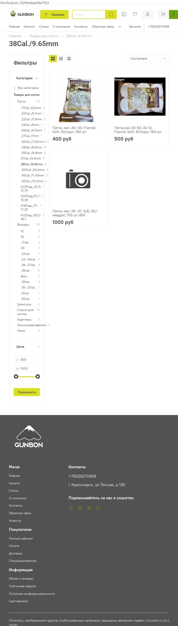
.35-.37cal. (28, 287)
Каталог (54, 14)
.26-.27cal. (28, 265)
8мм (24, 276)
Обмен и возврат (21, 579)
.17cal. (25, 242)
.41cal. (25, 293)
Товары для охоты (43, 36)
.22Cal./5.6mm (31, 119)
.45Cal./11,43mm (32, 175)
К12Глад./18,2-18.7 (31, 217)
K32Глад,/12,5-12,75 (31, 188)
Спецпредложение (22, 561)
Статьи (44, 27)
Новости (15, 521)
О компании (61, 27)
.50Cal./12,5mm (32, 181)
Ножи (21, 331)
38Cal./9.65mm (32, 164)
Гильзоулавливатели (31, 325)
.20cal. (26, 254)
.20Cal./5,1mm (31, 113)
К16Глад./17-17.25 (29, 207)
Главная (14, 27)
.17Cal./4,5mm (31, 108)
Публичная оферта (22, 586)
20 (23, 248)
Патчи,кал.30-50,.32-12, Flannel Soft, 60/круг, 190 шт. (138, 129)
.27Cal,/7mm (30, 136)
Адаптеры (24, 319)
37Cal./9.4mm (31, 158)
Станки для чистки (25, 312)
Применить (27, 392)
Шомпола (24, 304)
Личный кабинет (21, 538)
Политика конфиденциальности (32, 594)
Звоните (135, 27)
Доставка (15, 553)
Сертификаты (18, 601)
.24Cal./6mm (30, 125)
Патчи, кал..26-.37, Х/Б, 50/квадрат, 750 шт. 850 (74, 213)
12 (22, 231)
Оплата (14, 546)
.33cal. (25, 282)
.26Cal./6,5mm (31, 130)
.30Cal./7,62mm (32, 142)
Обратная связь (103, 27)
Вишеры (23, 225)
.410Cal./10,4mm (33, 170)
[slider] (16, 376)
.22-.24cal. (28, 259)
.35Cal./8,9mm (31, 153)
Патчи (21, 101)
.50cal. (26, 299)
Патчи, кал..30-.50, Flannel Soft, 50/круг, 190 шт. (74, 129)
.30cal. (26, 270)
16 (22, 237)
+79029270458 (158, 27)
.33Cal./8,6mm (31, 147)
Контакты (81, 27)
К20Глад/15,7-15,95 (31, 198)
